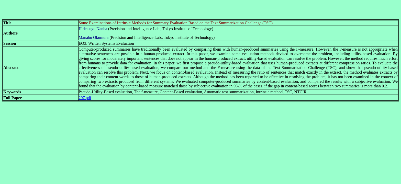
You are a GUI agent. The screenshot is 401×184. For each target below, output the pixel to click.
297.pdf (85, 98)
